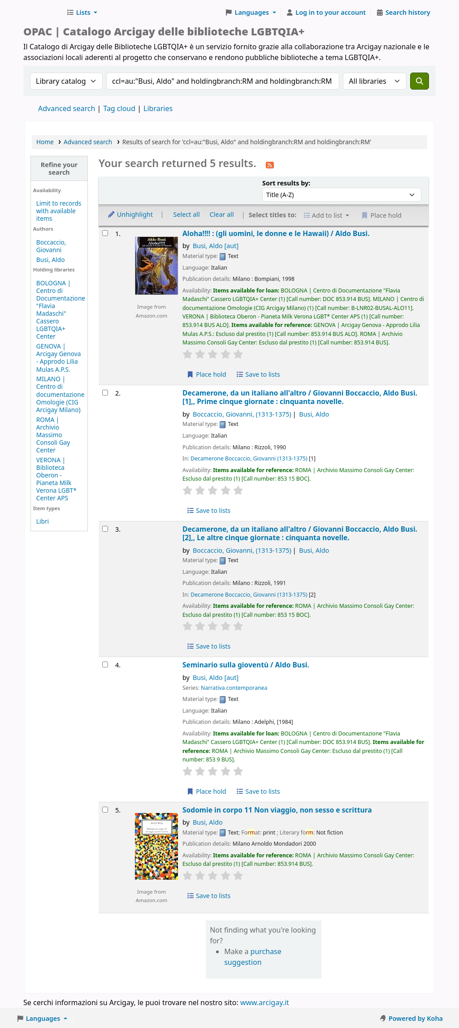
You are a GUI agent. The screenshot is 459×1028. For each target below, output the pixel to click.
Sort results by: (286, 183)
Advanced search (66, 108)
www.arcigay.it (264, 1002)
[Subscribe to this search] (270, 164)
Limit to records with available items (59, 211)
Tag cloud (119, 108)
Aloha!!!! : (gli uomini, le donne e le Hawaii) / (275, 233)
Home (45, 142)
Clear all (222, 214)
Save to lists (258, 374)
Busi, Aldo (50, 259)
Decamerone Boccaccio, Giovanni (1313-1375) (249, 458)
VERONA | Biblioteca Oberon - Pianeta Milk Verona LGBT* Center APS (56, 479)
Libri (42, 521)
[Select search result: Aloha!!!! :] (105, 233)
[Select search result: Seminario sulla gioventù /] (105, 664)
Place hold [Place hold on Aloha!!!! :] (206, 374)
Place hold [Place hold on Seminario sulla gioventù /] (206, 791)
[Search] (419, 81)
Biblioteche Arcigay (43, 13)
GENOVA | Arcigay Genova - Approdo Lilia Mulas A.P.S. (58, 357)
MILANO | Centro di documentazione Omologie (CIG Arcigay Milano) (60, 393)
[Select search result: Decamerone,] (105, 393)
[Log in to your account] (326, 12)
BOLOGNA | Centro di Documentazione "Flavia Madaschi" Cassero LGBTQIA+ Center (60, 310)
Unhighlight (130, 214)
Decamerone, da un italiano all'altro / (299, 397)
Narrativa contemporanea (234, 688)
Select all (186, 214)
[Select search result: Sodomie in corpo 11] (105, 810)
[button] (82, 12)
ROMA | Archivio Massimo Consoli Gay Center (53, 434)
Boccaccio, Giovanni (51, 246)
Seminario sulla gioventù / (245, 665)
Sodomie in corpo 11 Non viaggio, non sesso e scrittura (277, 810)
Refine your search (59, 168)
